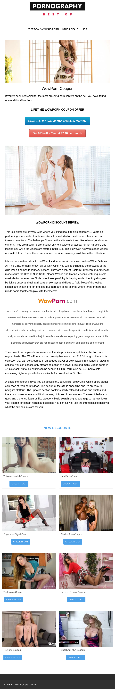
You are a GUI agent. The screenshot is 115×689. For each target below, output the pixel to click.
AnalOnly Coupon (70, 476)
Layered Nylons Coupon (73, 592)
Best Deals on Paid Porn (43, 29)
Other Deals (70, 29)
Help (85, 29)
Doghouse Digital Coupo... (16, 534)
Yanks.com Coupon (13, 592)
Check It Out (18, 483)
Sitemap (34, 684)
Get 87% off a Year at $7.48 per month (57, 133)
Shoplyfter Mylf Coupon (73, 650)
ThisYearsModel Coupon (15, 476)
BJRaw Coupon (13, 650)
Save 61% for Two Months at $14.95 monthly (57, 121)
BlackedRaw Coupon (71, 534)
